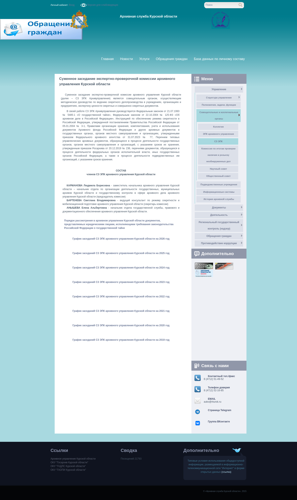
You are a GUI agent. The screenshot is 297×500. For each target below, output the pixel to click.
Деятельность (218, 215)
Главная (107, 59)
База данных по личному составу (219, 59)
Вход (71, 5)
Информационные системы (218, 192)
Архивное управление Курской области (73, 458)
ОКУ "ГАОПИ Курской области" (68, 469)
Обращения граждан (171, 59)
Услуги (144, 59)
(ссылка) (226, 471)
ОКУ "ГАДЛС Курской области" (68, 466)
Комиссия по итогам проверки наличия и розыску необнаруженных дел (218, 155)
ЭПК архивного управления (218, 134)
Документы (219, 207)
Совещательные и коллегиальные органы (218, 115)
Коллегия (218, 126)
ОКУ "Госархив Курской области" (69, 462)
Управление (219, 89)
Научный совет (218, 169)
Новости (126, 59)
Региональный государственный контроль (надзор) (219, 225)
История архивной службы (219, 199)
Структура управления (219, 97)
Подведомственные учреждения (218, 184)
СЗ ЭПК (218, 141)
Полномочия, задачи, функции (219, 105)
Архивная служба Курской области (148, 16)
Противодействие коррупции (219, 243)
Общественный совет (218, 176)
